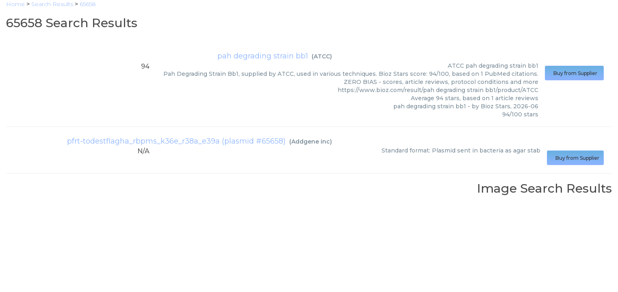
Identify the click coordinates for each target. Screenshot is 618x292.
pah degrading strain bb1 (262, 56)
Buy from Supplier (574, 73)
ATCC (322, 56)
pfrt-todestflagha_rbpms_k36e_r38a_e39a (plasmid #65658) (176, 141)
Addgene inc (310, 141)
